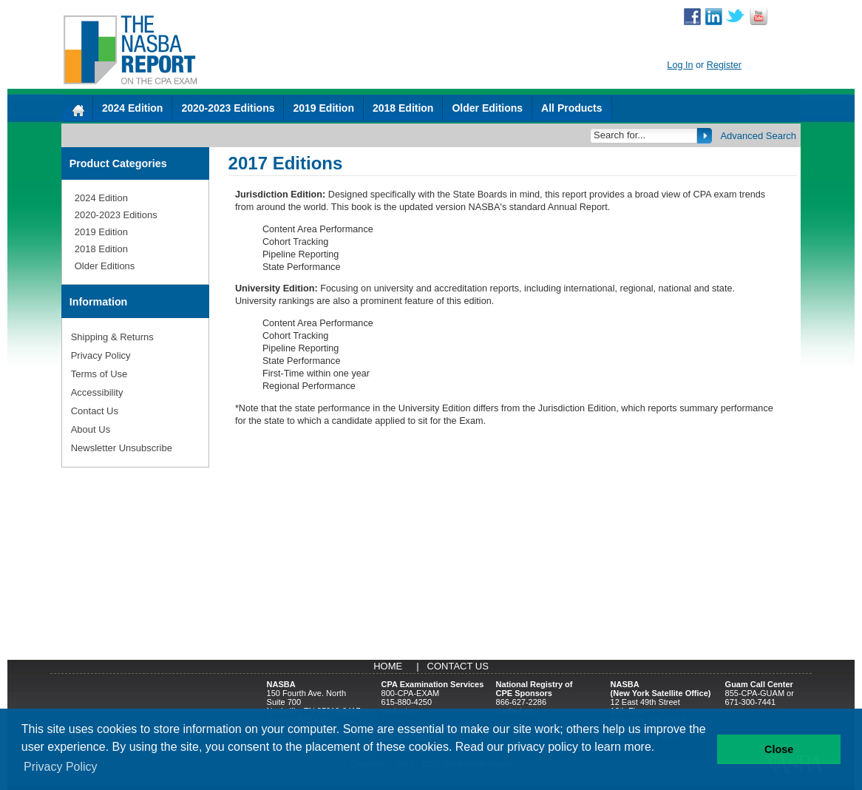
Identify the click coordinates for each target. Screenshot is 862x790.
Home (387, 666)
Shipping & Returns (112, 336)
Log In (680, 65)
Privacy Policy (101, 355)
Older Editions (487, 108)
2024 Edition (132, 108)
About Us (90, 429)
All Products (571, 108)
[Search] (644, 135)
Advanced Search (758, 135)
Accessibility (97, 392)
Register (724, 65)
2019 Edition (323, 108)
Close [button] (778, 749)
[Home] (77, 108)
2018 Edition (403, 108)
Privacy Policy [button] (61, 766)
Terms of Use (99, 373)
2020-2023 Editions (227, 108)
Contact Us (94, 410)
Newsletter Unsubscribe (121, 447)
